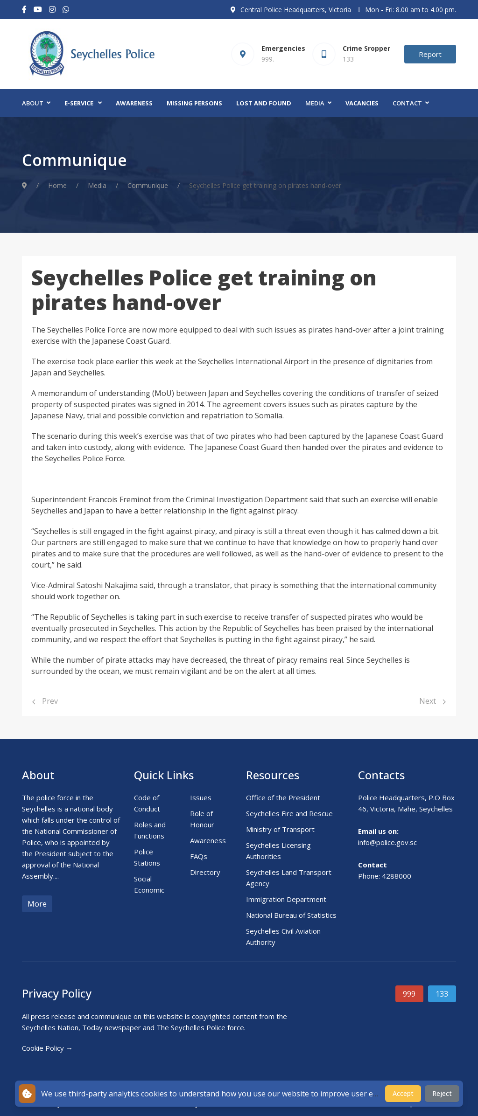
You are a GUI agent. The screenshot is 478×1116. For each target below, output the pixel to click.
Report (430, 54)
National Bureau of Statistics (291, 915)
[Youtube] (38, 9)
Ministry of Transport (280, 829)
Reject (442, 1093)
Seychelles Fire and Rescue (289, 813)
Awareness (134, 103)
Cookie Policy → (47, 1048)
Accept (403, 1093)
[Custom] (66, 9)
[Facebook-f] (24, 9)
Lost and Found (263, 103)
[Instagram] (52, 9)
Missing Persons (194, 103)
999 (409, 994)
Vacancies (362, 103)
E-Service (78, 103)
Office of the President (283, 797)
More (37, 904)
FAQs (198, 856)
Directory (205, 872)
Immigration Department (286, 899)
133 (442, 994)
